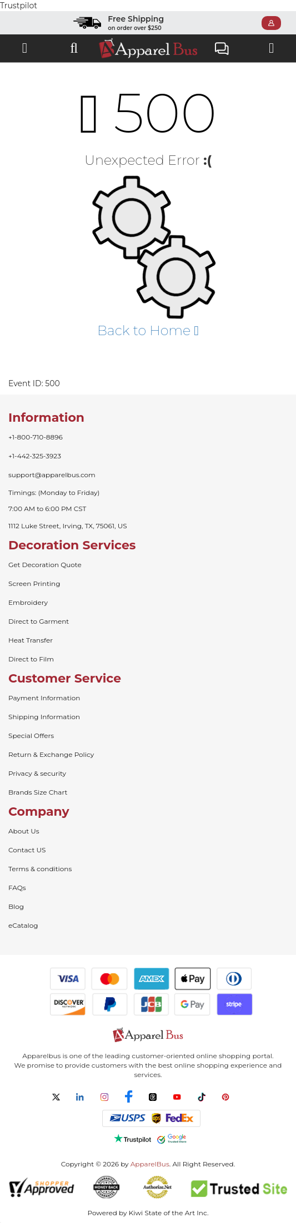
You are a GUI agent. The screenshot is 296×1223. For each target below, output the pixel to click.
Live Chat (222, 49)
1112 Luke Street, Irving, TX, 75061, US (67, 526)
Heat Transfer (30, 640)
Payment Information (44, 698)
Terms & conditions (40, 869)
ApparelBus (150, 1164)
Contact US (27, 850)
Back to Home (148, 330)
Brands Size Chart (37, 792)
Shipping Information (44, 716)
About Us (23, 831)
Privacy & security (37, 773)
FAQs (17, 887)
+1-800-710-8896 (35, 437)
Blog (16, 906)
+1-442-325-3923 (34, 456)
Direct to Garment (38, 621)
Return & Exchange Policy (51, 754)
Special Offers (31, 735)
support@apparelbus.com (52, 475)
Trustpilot (18, 6)
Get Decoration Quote (45, 564)
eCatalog (23, 925)
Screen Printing (34, 583)
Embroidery (28, 602)
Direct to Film (31, 659)
